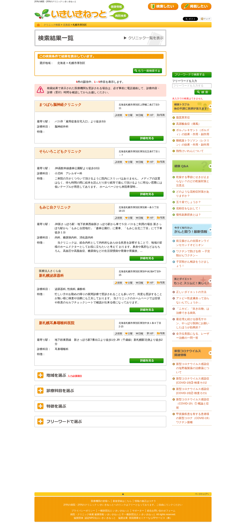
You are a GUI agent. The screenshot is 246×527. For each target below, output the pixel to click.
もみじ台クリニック (55, 207)
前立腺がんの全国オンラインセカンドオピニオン (192, 242)
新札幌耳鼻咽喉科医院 (56, 323)
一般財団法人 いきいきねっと (113, 510)
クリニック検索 (52, 24)
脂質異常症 (183, 117)
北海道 (66, 24)
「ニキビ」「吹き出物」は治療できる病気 (192, 310)
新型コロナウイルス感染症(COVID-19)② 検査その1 (192, 391)
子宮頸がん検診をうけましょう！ (192, 263)
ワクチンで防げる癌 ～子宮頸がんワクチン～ (193, 253)
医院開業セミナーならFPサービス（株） (150, 518)
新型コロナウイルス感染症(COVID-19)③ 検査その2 (192, 380)
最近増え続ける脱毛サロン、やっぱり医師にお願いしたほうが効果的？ (192, 323)
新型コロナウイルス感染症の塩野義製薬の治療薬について (192, 368)
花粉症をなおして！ (188, 208)
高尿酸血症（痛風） (188, 123)
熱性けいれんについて (190, 150)
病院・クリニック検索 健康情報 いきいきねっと (95, 514)
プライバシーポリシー (83, 510)
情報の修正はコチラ (145, 501)
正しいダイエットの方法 (191, 291)
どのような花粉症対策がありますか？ (192, 193)
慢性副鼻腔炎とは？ (188, 214)
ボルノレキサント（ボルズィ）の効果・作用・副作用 (192, 132)
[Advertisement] (100, 458)
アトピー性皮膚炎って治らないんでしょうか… (192, 300)
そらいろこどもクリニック (60, 151)
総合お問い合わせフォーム (161, 510)
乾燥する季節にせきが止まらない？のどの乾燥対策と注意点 (192, 181)
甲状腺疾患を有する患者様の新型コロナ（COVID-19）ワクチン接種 (193, 418)
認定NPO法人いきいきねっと (100, 518)
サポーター (138, 510)
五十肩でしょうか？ (188, 202)
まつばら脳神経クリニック (60, 105)
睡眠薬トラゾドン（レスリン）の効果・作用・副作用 (192, 142)
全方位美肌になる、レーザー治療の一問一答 (192, 335)
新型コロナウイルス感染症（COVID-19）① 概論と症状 (192, 403)
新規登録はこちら (122, 501)
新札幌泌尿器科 (51, 276)
